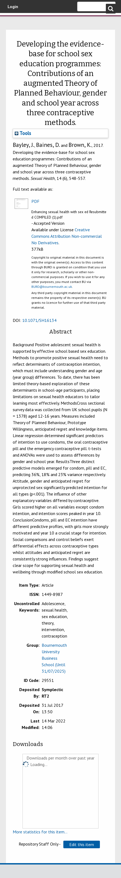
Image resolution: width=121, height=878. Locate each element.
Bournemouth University (12, 20)
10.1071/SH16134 (39, 320)
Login (13, 6)
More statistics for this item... (40, 831)
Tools (23, 133)
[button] (81, 844)
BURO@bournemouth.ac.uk (51, 287)
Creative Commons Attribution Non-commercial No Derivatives (66, 236)
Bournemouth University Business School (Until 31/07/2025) (54, 658)
